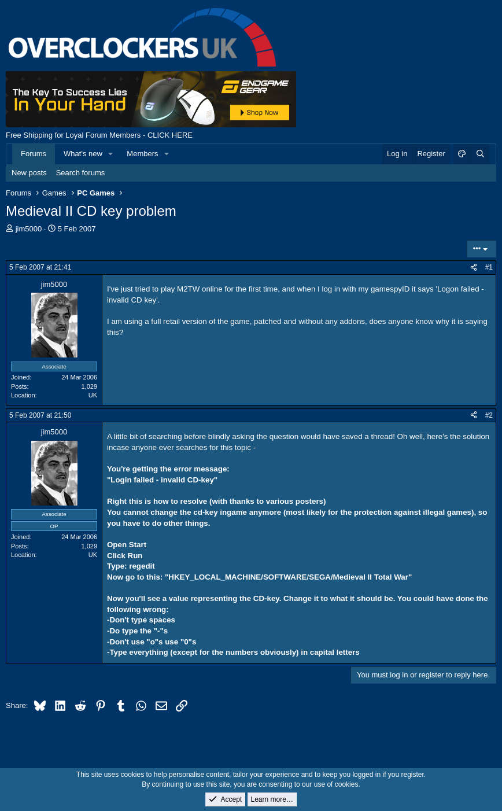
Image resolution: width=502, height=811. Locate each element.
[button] (111, 154)
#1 (489, 267)
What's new (83, 153)
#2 (489, 415)
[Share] (473, 267)
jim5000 (29, 228)
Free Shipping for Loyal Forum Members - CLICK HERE (99, 135)
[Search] (480, 154)
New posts (29, 172)
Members (142, 153)
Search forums (80, 172)
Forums (33, 153)
